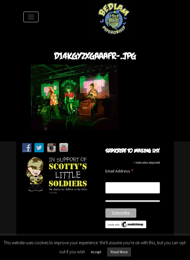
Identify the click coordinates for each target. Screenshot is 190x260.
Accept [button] (96, 251)
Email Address (119, 171)
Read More (119, 251)
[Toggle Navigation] (31, 17)
